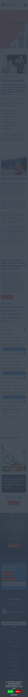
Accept (10, 691)
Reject (18, 691)
